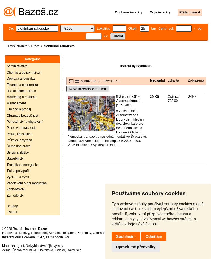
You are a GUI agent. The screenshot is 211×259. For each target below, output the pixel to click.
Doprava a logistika (21, 78)
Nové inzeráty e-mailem (88, 89)
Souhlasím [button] (125, 236)
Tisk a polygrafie (18, 171)
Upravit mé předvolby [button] (135, 247)
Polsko (60, 250)
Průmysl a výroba (19, 140)
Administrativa (17, 66)
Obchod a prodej (19, 109)
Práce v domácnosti (21, 128)
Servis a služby (18, 152)
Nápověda (9, 233)
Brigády (12, 206)
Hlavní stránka (16, 46)
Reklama (68, 233)
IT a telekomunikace (21, 91)
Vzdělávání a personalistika (27, 183)
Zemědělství (15, 195)
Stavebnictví (15, 158)
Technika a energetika (23, 165)
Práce (35, 46)
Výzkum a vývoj (18, 177)
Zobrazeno (196, 80)
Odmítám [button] (153, 236)
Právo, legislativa (19, 134)
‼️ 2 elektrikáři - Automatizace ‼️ (128, 99)
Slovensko (45, 250)
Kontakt (54, 233)
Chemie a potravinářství (24, 72)
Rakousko (74, 250)
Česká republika (24, 250)
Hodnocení (39, 233)
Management (16, 103)
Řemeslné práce (18, 146)
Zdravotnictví (16, 189)
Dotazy (24, 233)
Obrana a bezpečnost (22, 116)
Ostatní (12, 212)
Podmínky (84, 233)
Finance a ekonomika (22, 85)
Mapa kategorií (13, 246)
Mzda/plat (157, 80)
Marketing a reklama (22, 97)
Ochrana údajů (104, 233)
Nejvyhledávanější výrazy (44, 246)
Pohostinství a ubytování (25, 122)
